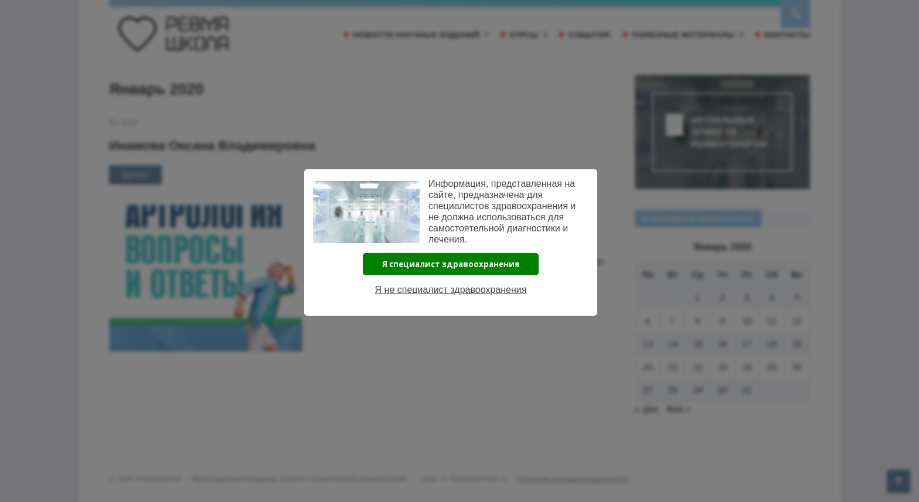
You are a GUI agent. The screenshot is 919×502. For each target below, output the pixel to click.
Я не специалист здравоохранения (451, 290)
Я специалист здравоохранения (450, 264)
